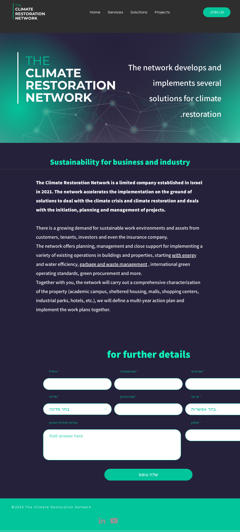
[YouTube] (114, 520)
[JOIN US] (216, 12)
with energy (184, 255)
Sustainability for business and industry (120, 162)
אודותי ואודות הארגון (63, 422)
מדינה (53, 396)
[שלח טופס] (148, 475)
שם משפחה (128, 371)
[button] (139, 12)
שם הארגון (127, 396)
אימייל (53, 371)
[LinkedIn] (102, 520)
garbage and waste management (113, 264)
